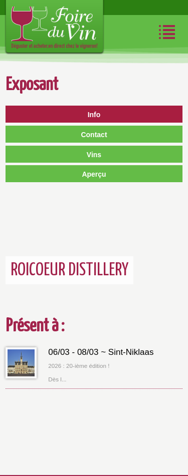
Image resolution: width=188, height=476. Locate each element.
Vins (94, 155)
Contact (94, 135)
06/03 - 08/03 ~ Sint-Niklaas (100, 352)
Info (94, 115)
